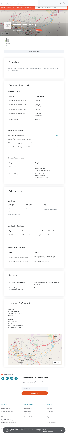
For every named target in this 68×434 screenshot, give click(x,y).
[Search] (60, 3)
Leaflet (47, 10)
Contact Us (50, 411)
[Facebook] (7, 378)
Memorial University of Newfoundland (27, 7)
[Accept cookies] (60, 430)
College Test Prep (5, 408)
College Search (28, 408)
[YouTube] (11, 378)
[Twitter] (2, 378)
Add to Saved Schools (34, 52)
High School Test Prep (7, 420)
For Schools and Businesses (8, 422)
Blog (48, 417)
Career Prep (4, 414)
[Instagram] (16, 378)
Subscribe (34, 393)
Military (3, 417)
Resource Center (28, 417)
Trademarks (50, 420)
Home (3, 7)
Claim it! (38, 30)
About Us (49, 408)
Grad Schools (11, 7)
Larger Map (5, 33)
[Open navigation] (64, 3)
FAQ (48, 414)
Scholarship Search (29, 414)
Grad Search (27, 411)
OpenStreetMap (56, 10)
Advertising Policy (51, 422)
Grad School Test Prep (7, 411)
